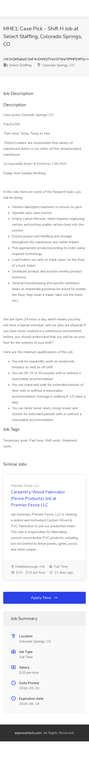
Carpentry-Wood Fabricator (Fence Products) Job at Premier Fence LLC (38, 498)
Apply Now (44, 597)
